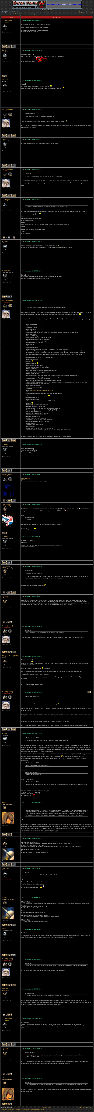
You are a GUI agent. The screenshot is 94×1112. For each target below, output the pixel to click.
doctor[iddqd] (7, 20)
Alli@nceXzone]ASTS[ (10, 656)
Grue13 (4, 139)
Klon (4, 802)
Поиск (44, 9)
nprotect (5, 596)
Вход (50, 9)
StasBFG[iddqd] (8, 474)
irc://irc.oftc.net (26, 478)
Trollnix (5, 241)
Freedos (5, 80)
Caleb (4, 50)
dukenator (6, 271)
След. (91, 12)
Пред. (81, 12)
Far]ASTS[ (6, 566)
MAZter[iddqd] (7, 109)
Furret (4, 838)
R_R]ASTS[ (6, 199)
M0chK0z (5, 868)
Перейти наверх (47, 1107)
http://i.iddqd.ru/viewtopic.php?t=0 (42, 390)
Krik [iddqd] (6, 504)
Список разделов (8, 14)
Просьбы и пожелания (22, 14)
